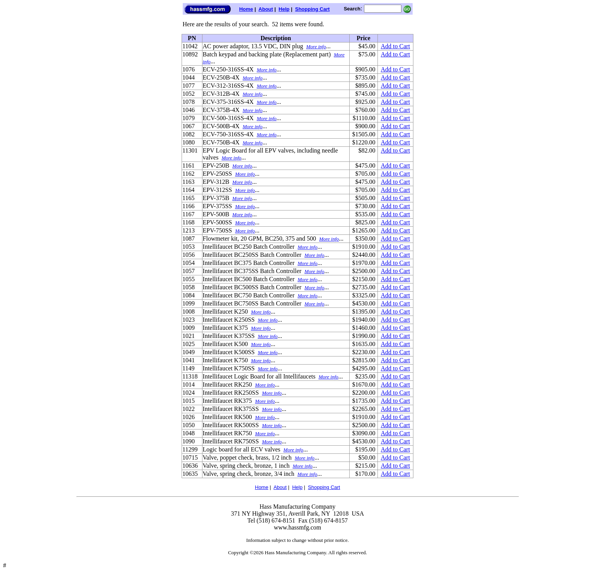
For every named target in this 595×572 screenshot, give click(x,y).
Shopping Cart (312, 9)
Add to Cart (395, 46)
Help (284, 9)
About (265, 9)
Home (246, 9)
